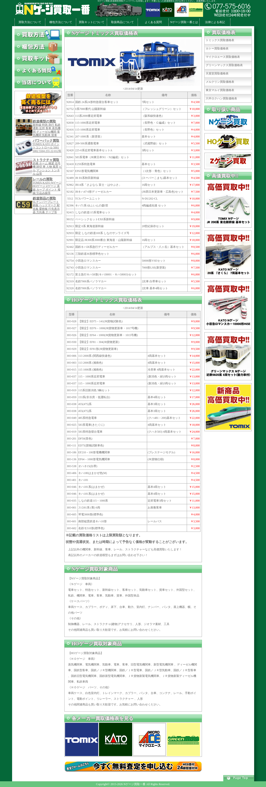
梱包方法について (60, 22)
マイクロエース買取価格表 (223, 57)
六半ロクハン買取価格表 (221, 98)
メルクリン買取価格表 (220, 81)
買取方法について (30, 22)
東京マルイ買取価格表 (220, 90)
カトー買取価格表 (217, 48)
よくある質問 (153, 22)
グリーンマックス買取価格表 (224, 65)
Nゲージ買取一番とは (184, 22)
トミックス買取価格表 (220, 40)
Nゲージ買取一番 (134, 784)
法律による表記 (215, 22)
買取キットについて (91, 22)
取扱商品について (122, 22)
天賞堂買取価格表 (217, 73)
